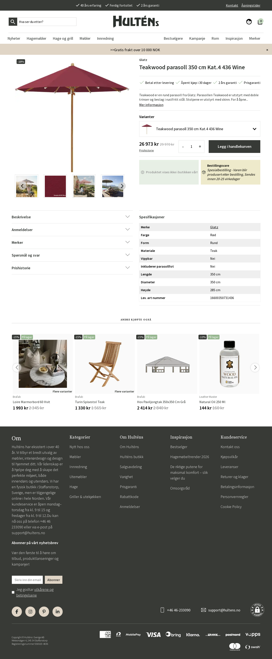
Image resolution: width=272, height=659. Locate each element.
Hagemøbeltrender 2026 (189, 456)
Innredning (78, 466)
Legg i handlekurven (234, 146)
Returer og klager (234, 476)
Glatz (143, 60)
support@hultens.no (28, 532)
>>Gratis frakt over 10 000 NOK (135, 49)
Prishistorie (146, 150)
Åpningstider (250, 5)
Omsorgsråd (180, 488)
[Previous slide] (22, 186)
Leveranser (229, 466)
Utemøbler (78, 476)
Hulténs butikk (131, 456)
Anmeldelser (130, 506)
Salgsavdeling (131, 466)
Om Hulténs (129, 446)
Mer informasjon (151, 105)
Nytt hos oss (79, 446)
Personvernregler (234, 496)
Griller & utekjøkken (85, 496)
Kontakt (232, 5)
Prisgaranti (128, 486)
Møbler (75, 456)
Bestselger (178, 446)
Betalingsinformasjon (237, 486)
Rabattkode (129, 496)
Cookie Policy (231, 506)
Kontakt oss (230, 446)
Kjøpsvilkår (229, 456)
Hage (73, 486)
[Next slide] (122, 186)
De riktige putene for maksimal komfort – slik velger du (189, 472)
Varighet (126, 476)
